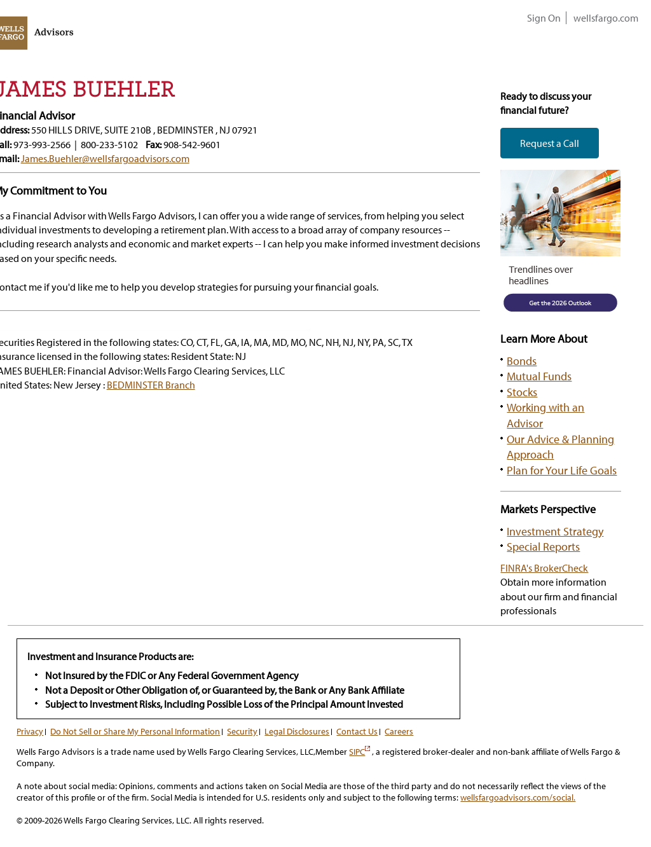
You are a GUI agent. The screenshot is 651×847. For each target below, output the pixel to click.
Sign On (544, 17)
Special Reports (543, 546)
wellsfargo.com (605, 17)
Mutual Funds (539, 376)
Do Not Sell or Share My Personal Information (135, 731)
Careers (399, 731)
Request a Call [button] (549, 143)
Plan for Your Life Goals (562, 470)
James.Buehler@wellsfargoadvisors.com (105, 158)
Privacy (30, 731)
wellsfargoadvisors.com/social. (517, 797)
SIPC (359, 751)
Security (242, 731)
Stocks (522, 392)
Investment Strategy (555, 531)
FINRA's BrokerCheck (544, 567)
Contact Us (357, 731)
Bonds (522, 361)
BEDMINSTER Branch (151, 384)
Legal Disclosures (296, 731)
